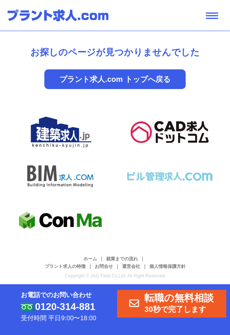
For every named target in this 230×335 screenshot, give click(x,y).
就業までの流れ (122, 258)
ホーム (90, 258)
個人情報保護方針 (167, 266)
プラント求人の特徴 (65, 266)
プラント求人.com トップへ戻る (114, 79)
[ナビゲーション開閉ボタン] (212, 15)
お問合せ (104, 266)
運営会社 (131, 266)
